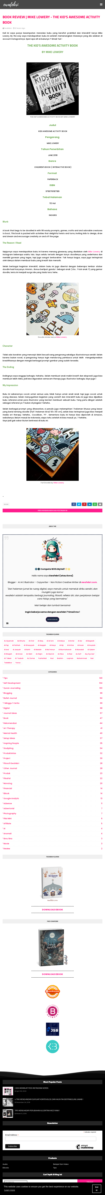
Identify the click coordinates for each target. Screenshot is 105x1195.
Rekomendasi (53, 723)
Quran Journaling (53, 688)
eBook (53, 793)
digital (53, 708)
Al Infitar (70, 645)
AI (53, 828)
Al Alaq (40, 641)
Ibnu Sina (53, 838)
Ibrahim (60, 658)
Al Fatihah (16, 645)
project (53, 758)
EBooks (6, 1167)
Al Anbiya (61, 641)
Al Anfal (71, 641)
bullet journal (53, 698)
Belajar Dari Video (61, 1164)
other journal (53, 768)
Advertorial (53, 808)
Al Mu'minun (50, 649)
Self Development (53, 683)
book (6, 504)
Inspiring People (53, 743)
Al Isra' (6, 649)
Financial (53, 788)
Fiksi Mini (53, 818)
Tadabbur (8, 663)
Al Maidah (38, 649)
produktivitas (53, 753)
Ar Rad (69, 654)
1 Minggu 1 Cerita (53, 703)
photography (53, 813)
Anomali (53, 833)
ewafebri (8, 28)
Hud (51, 658)
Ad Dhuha (21, 641)
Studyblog (53, 748)
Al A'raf (31, 641)
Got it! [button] (96, 1188)
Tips (53, 678)
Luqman (70, 658)
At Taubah (19, 658)
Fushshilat (42, 658)
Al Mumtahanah (64, 649)
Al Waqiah (8, 654)
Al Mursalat (79, 649)
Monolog (53, 783)
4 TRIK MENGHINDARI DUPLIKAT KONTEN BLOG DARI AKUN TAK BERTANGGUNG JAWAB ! (49, 1099)
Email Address (12, 1135)
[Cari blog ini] (15, 1182)
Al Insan (80, 645)
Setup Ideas (53, 738)
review (53, 848)
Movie (53, 843)
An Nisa (61, 654)
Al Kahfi (27, 649)
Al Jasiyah (17, 649)
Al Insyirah (91, 645)
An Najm (39, 654)
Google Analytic (53, 798)
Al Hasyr (53, 645)
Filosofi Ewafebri (53, 763)
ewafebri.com (89, 582)
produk (53, 773)
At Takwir (7, 658)
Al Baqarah (90, 641)
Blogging (53, 693)
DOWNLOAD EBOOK (52, 909)
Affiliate (53, 823)
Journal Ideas (53, 713)
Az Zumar (31, 658)
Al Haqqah (42, 645)
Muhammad (82, 658)
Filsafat (53, 778)
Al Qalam (91, 649)
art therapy (53, 728)
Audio (5, 1164)
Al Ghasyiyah (29, 645)
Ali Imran (19, 654)
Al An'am (50, 641)
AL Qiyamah (9, 641)
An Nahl (29, 654)
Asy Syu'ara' (89, 654)
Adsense (53, 803)
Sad (91, 658)
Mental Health (53, 733)
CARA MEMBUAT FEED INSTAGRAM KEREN (31, 1088)
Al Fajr (6, 645)
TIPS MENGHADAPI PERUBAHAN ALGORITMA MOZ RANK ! (37, 1110)
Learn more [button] (9, 1190)
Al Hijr (61, 645)
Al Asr (80, 641)
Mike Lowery (94, 251)
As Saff (78, 654)
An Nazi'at (50, 654)
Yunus (18, 663)
